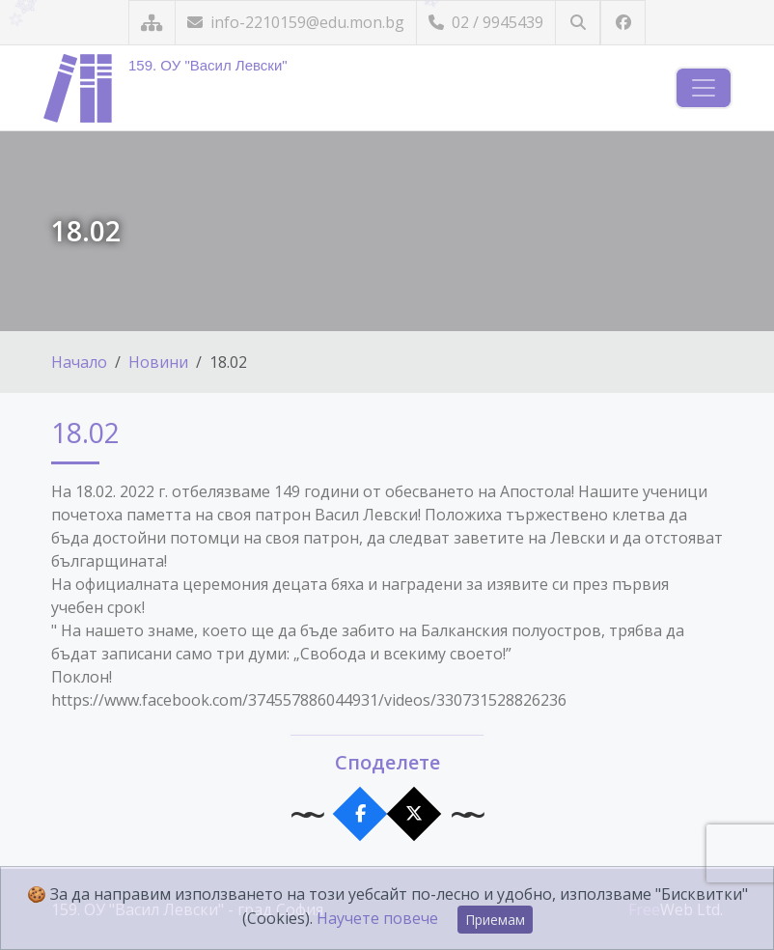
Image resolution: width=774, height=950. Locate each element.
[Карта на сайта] (152, 22)
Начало (79, 362)
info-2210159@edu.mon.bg (295, 22)
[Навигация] (704, 88)
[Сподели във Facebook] (360, 814)
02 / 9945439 (485, 22)
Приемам (495, 919)
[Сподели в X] (414, 814)
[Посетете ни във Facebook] (623, 22)
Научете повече (377, 918)
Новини (158, 362)
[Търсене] (577, 22)
